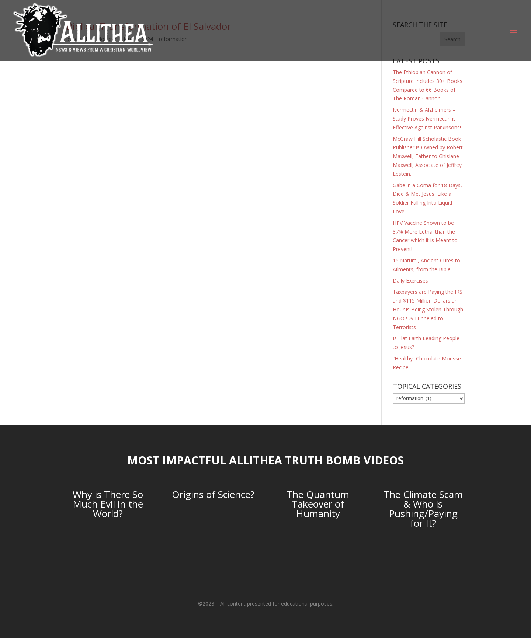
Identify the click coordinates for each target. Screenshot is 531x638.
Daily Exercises (410, 280)
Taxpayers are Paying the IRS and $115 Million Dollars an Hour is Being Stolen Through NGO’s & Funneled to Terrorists (428, 309)
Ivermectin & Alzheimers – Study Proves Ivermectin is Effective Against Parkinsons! (427, 118)
